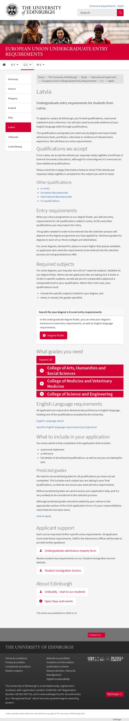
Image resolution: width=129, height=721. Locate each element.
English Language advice (50, 420)
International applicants (103, 77)
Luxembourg (15, 146)
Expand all (45, 360)
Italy (10, 117)
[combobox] (97, 12)
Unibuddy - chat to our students (62, 592)
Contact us (96, 634)
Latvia (11, 127)
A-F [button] (13, 65)
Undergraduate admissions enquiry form (67, 551)
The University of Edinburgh (62, 77)
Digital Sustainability (58, 679)
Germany (13, 79)
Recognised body (21, 698)
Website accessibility (58, 658)
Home (41, 77)
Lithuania (13, 136)
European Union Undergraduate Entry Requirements (69, 80)
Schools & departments (102, 6)
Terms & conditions (16, 658)
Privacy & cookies (15, 662)
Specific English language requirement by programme (66, 427)
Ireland (12, 107)
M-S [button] (39, 65)
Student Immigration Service (60, 570)
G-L (102, 80)
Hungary (12, 98)
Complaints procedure (18, 666)
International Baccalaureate (56, 196)
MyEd (121, 6)
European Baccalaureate (54, 192)
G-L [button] (26, 65)
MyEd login (115, 694)
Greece (12, 88)
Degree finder (53, 335)
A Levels (45, 188)
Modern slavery (14, 670)
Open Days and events (56, 601)
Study (84, 77)
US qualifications (50, 200)
